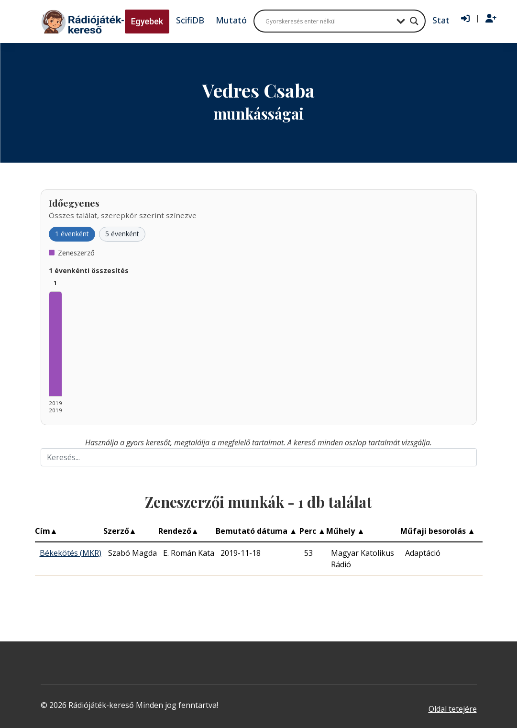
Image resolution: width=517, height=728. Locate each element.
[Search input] (328, 21)
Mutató (231, 20)
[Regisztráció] (491, 19)
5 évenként (122, 233)
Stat (441, 20)
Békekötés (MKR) (70, 553)
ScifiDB (190, 20)
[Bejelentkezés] (465, 19)
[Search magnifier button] (414, 21)
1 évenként (72, 233)
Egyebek (147, 21)
